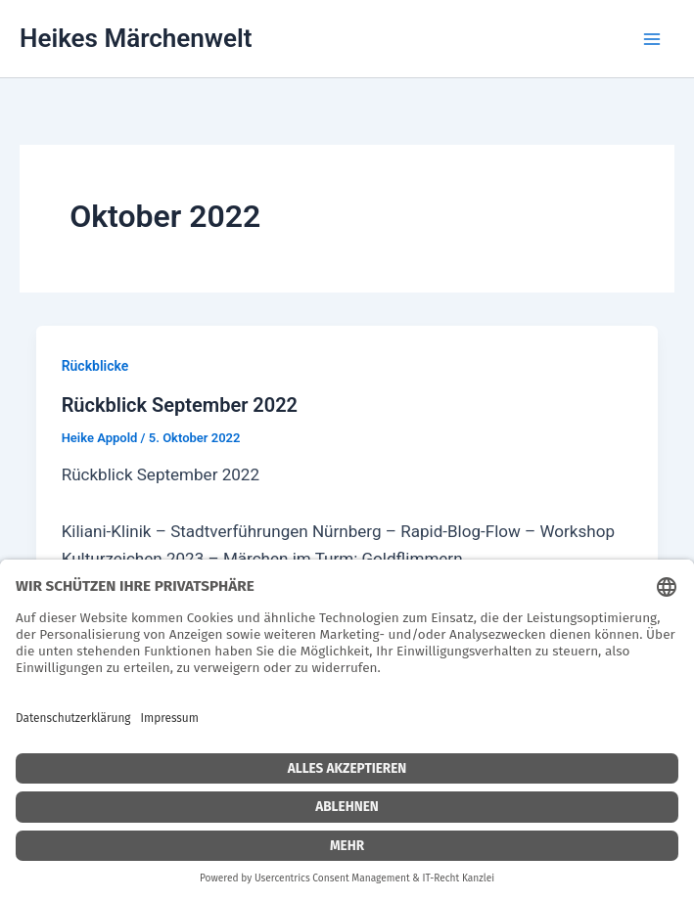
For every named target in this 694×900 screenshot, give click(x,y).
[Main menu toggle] (651, 39)
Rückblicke (95, 366)
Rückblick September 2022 (180, 405)
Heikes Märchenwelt (136, 38)
